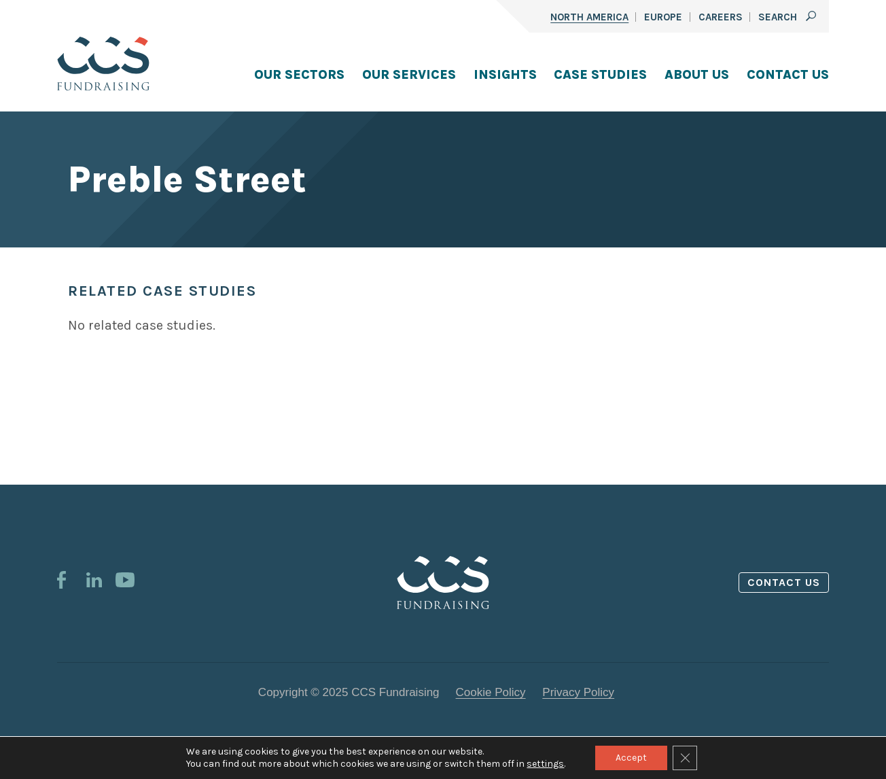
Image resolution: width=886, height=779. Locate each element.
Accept (631, 757)
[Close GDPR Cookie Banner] (685, 758)
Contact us (784, 582)
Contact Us (788, 74)
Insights (505, 74)
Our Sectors (299, 74)
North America (589, 17)
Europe (663, 17)
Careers (720, 17)
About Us (696, 74)
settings (545, 763)
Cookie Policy (491, 692)
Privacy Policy (578, 692)
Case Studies (600, 74)
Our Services (409, 74)
